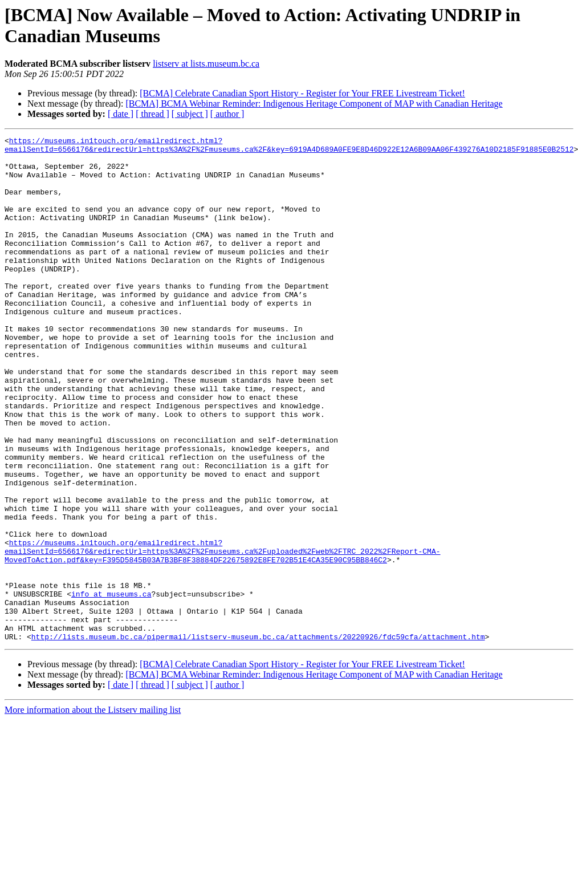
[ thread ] (152, 114)
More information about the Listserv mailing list (93, 811)
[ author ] (227, 114)
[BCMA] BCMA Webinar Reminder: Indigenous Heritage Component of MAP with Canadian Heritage (313, 103)
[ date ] (120, 114)
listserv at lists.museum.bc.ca (206, 63)
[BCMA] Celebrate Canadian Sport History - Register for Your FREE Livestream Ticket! (302, 93)
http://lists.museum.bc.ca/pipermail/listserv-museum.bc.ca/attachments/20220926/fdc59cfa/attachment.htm (258, 737)
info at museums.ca (111, 686)
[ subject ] (190, 114)
